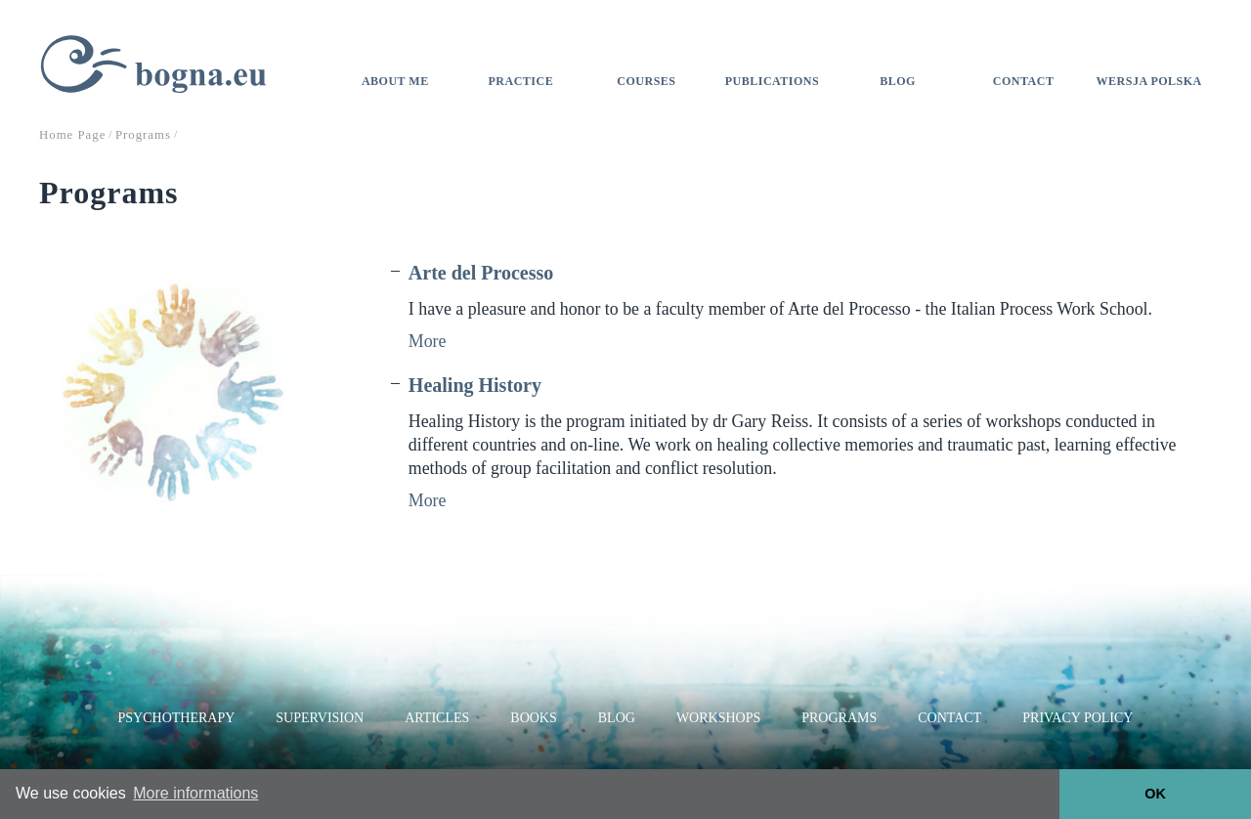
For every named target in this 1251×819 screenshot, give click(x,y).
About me (395, 81)
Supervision (320, 718)
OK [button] (1155, 793)
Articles (437, 718)
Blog (898, 81)
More (428, 341)
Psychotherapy (177, 718)
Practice (521, 81)
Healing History (475, 385)
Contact (1024, 81)
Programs (839, 718)
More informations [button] (195, 793)
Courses (646, 81)
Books (533, 718)
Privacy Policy (1077, 718)
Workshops (718, 718)
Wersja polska (1149, 81)
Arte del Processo (481, 272)
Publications (772, 81)
